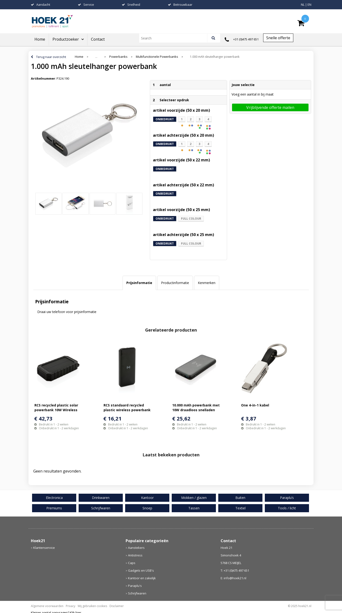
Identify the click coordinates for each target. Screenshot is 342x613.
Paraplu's (135, 586)
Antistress (135, 555)
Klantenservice (44, 547)
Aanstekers (136, 547)
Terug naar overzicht (51, 57)
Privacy (70, 606)
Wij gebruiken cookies (92, 606)
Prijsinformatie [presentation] (139, 282)
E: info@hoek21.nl (233, 578)
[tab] (139, 283)
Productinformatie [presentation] (175, 282)
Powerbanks (118, 56)
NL (302, 4)
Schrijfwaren (137, 593)
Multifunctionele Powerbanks (157, 56)
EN (309, 4)
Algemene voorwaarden (47, 606)
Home (39, 39)
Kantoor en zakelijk (142, 578)
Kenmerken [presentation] (206, 282)
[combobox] (175, 38)
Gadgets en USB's (141, 570)
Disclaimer (116, 606)
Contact (98, 39)
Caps (131, 563)
